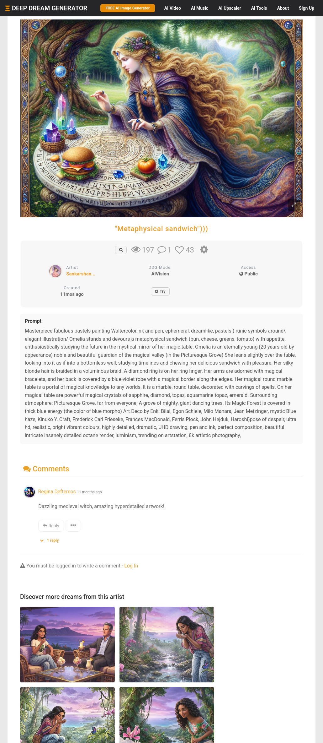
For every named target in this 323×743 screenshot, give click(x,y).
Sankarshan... (80, 274)
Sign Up (306, 8)
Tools (259, 8)
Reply (51, 525)
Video (172, 8)
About (283, 8)
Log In (131, 566)
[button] (51, 539)
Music (199, 8)
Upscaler (229, 8)
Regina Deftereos (57, 492)
